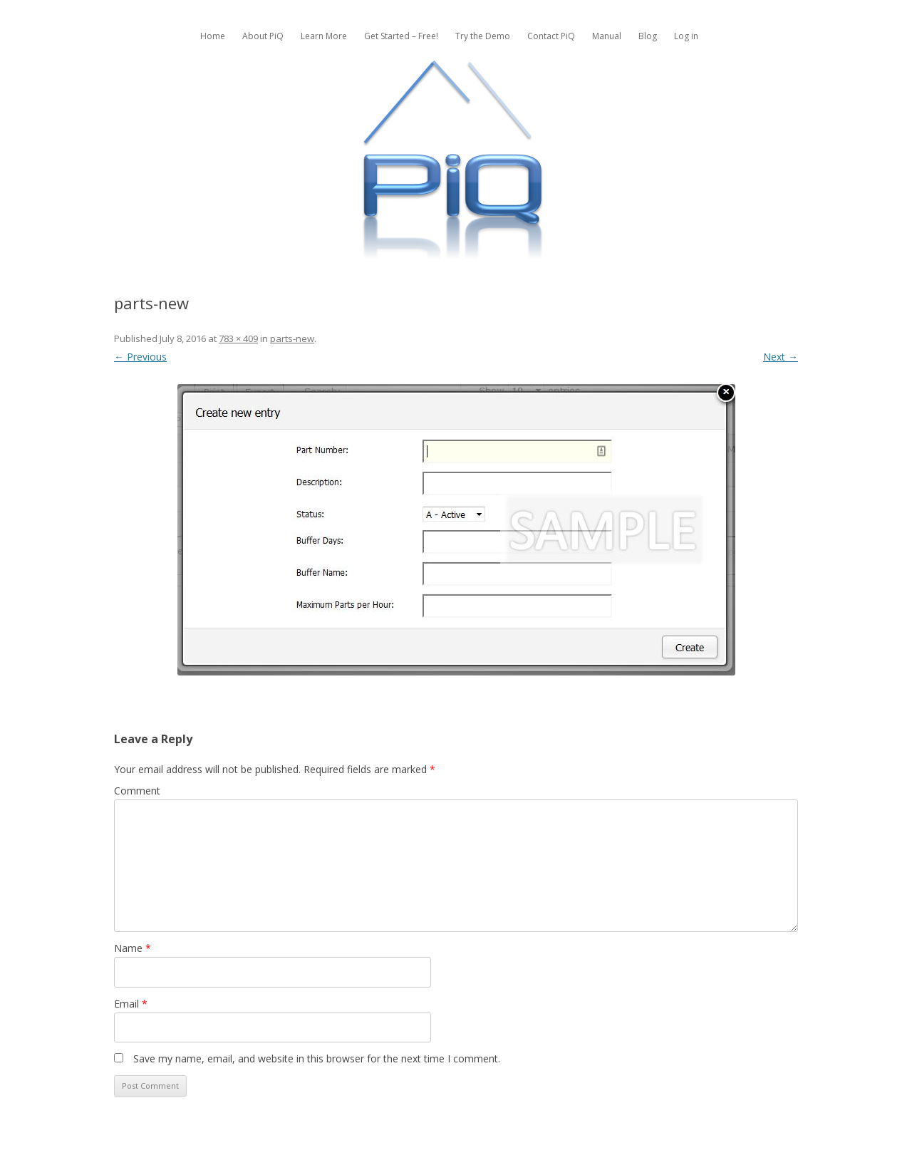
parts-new (292, 338)
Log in (686, 36)
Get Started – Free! (401, 36)
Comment (137, 790)
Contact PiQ (551, 36)
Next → (780, 356)
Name (132, 948)
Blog (647, 36)
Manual (606, 36)
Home (212, 36)
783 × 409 (238, 338)
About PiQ (263, 36)
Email (130, 1003)
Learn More (324, 36)
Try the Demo (482, 36)
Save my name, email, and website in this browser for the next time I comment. (316, 1058)
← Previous (140, 356)
